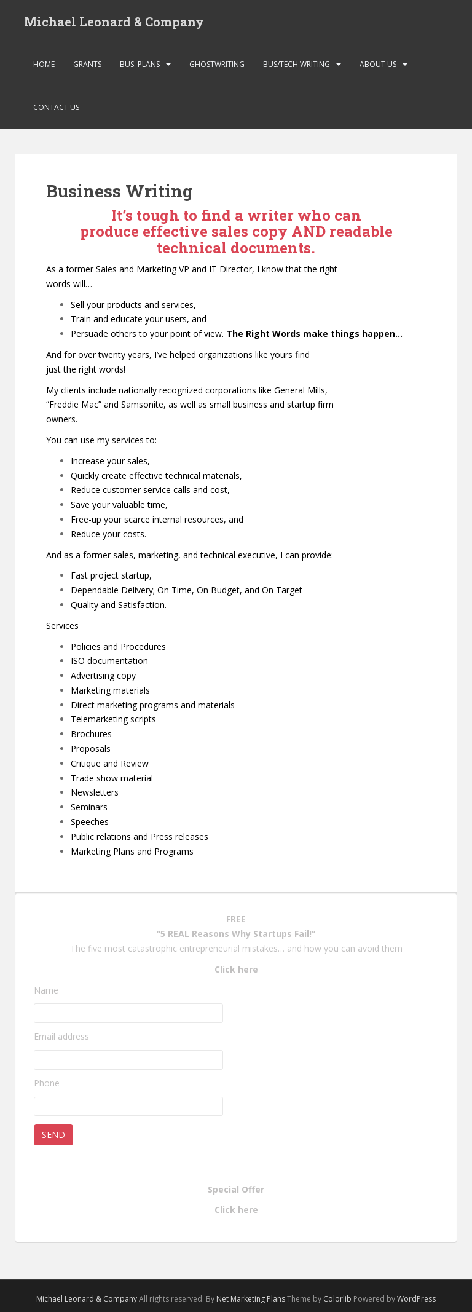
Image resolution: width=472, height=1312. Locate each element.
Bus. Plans (140, 64)
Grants (87, 64)
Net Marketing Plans (251, 1299)
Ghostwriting (217, 64)
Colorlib (337, 1299)
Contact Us (56, 107)
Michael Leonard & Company (114, 22)
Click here (236, 969)
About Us (378, 64)
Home (44, 64)
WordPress (416, 1299)
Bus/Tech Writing (296, 64)
